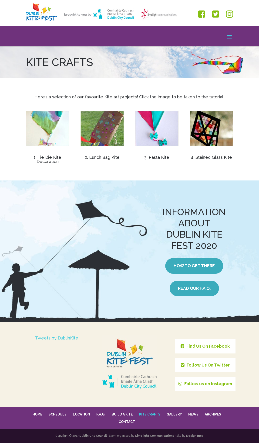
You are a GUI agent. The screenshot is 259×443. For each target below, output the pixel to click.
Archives (213, 414)
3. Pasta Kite (156, 157)
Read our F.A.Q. (194, 288)
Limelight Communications (154, 435)
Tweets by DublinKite (56, 338)
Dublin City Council (93, 435)
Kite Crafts (149, 414)
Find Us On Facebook (205, 346)
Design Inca (194, 435)
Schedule (58, 414)
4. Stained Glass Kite (211, 157)
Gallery (174, 414)
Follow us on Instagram (205, 383)
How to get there (194, 265)
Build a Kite (122, 414)
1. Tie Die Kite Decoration (47, 159)
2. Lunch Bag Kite (102, 157)
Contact (127, 422)
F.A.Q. (100, 414)
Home (37, 414)
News (193, 414)
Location (81, 414)
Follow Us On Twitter (205, 365)
